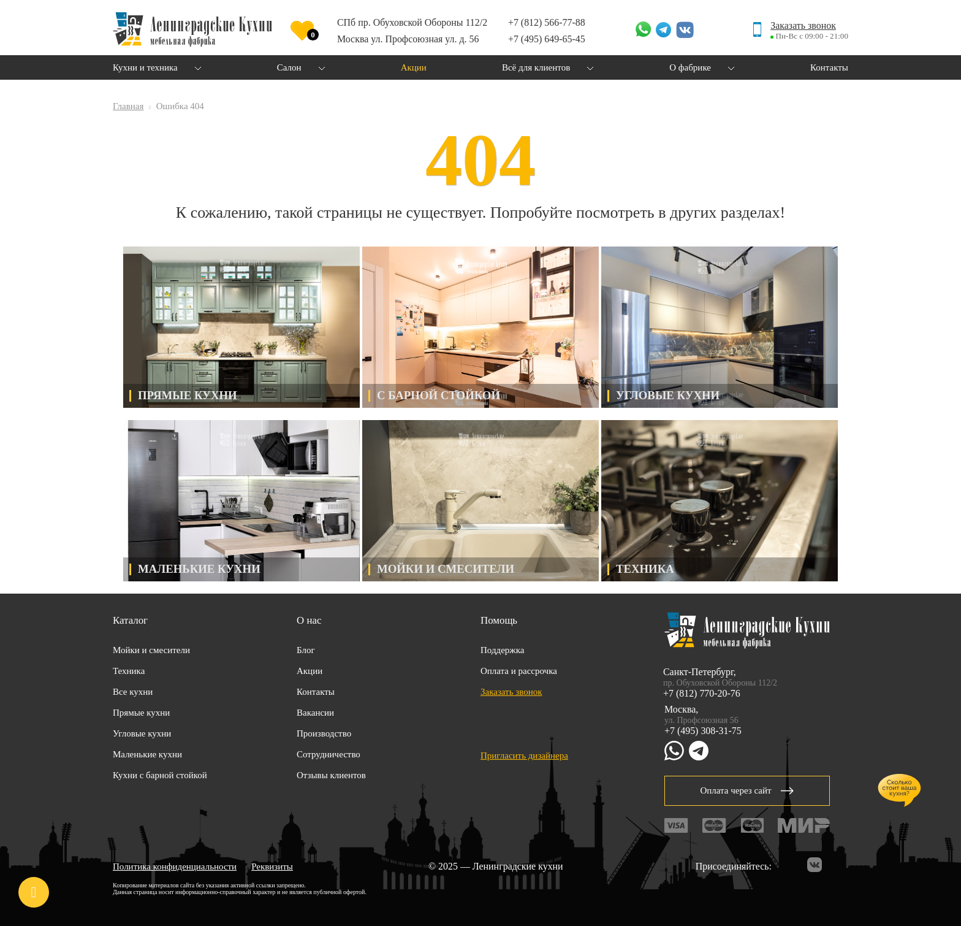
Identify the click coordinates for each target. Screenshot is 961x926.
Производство (324, 733)
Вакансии (315, 712)
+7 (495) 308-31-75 (703, 730)
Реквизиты (272, 866)
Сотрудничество (328, 754)
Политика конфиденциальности (175, 866)
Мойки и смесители (151, 650)
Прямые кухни (141, 712)
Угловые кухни (142, 733)
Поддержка (502, 650)
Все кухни (133, 692)
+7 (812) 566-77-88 (546, 22)
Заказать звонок (803, 25)
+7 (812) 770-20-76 (701, 693)
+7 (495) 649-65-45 (546, 39)
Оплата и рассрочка (518, 671)
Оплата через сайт (747, 790)
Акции (309, 671)
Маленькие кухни (147, 754)
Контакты (316, 692)
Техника (129, 671)
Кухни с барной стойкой (160, 775)
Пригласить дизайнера (524, 755)
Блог (306, 650)
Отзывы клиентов (331, 775)
